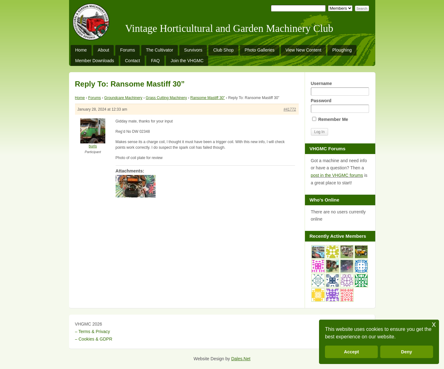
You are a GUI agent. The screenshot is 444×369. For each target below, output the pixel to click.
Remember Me (330, 119)
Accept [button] (351, 351)
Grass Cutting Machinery (166, 98)
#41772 (289, 109)
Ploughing (342, 49)
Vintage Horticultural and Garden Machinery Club (229, 28)
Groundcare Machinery (123, 98)
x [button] (434, 324)
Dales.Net (240, 358)
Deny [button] (406, 351)
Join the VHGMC (187, 60)
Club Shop (223, 49)
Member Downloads (94, 60)
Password (340, 105)
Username (340, 88)
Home (81, 49)
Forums (127, 49)
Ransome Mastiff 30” (207, 98)
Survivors (193, 49)
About (103, 49)
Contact (132, 60)
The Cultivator (159, 49)
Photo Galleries (260, 49)
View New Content (304, 49)
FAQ (155, 60)
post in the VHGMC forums (337, 175)
